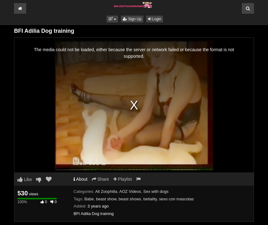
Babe (89, 199)
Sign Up (132, 19)
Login (154, 19)
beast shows (130, 199)
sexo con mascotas (176, 199)
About (81, 179)
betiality (150, 199)
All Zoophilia (106, 191)
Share (100, 179)
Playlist (122, 179)
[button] (112, 19)
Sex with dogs (156, 191)
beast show (106, 199)
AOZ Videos (130, 191)
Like (24, 179)
